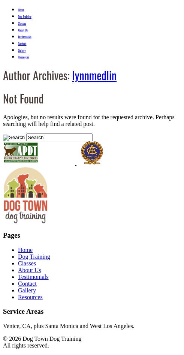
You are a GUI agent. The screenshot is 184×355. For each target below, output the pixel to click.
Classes (22, 23)
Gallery (21, 50)
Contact (22, 43)
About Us (23, 30)
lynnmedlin (94, 75)
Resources (23, 57)
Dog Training (24, 16)
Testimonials (24, 36)
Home (21, 9)
